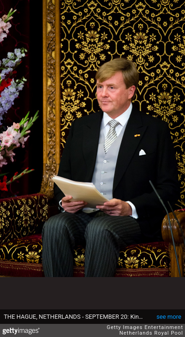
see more (168, 316)
